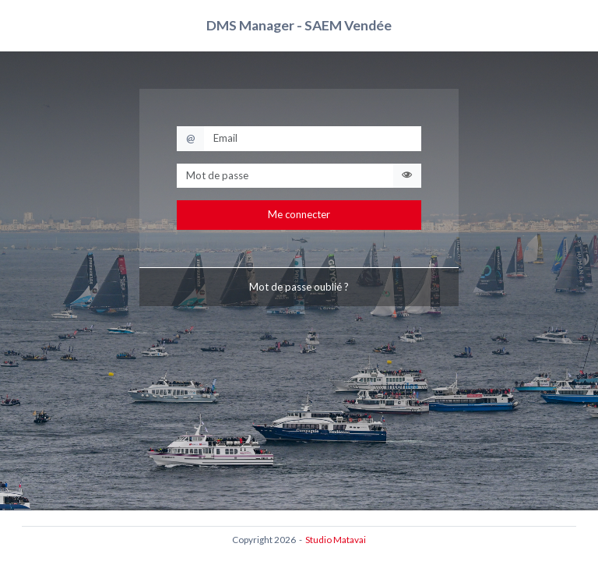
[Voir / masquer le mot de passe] (407, 176)
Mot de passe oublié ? (299, 286)
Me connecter (299, 214)
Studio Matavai (335, 539)
